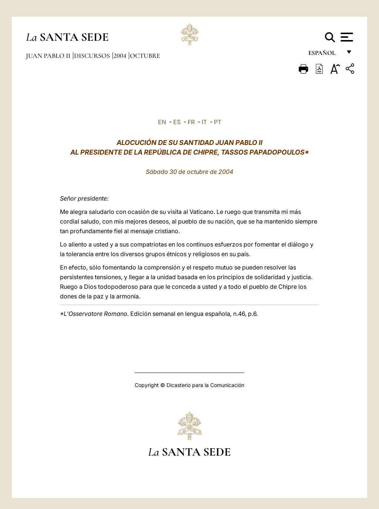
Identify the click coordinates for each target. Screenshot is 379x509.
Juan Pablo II (49, 56)
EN (162, 122)
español (325, 54)
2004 (121, 56)
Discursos (92, 56)
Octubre (145, 56)
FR (191, 122)
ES (177, 122)
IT (204, 122)
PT (217, 122)
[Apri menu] (346, 37)
